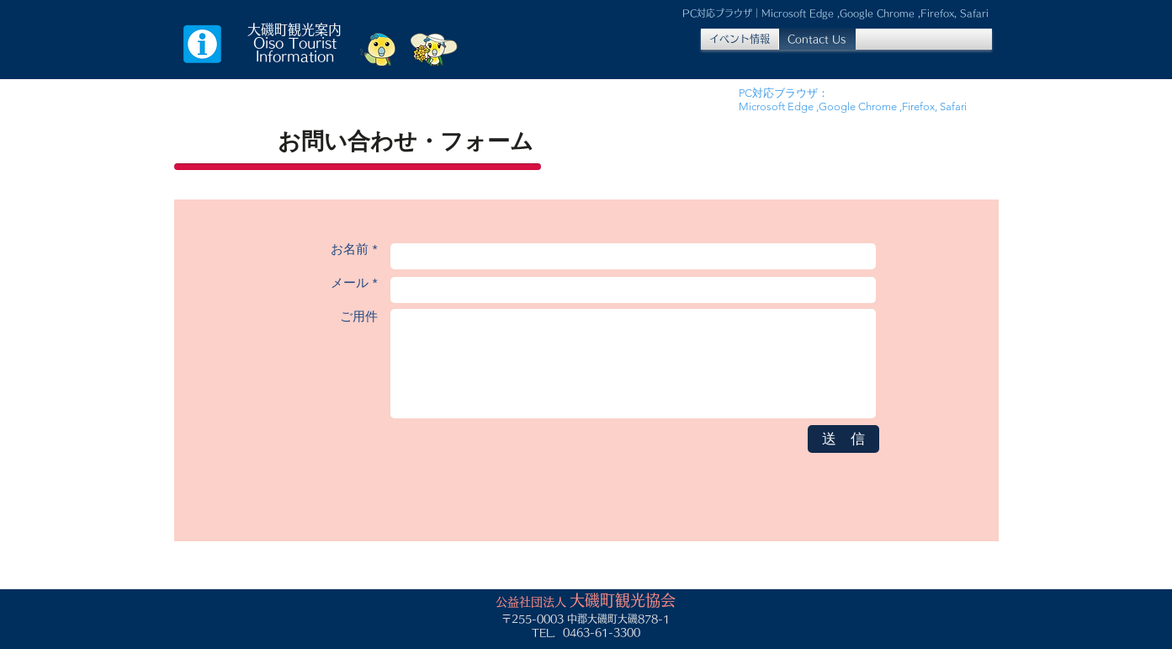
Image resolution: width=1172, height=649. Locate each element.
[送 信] (843, 439)
